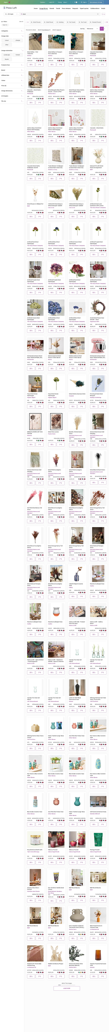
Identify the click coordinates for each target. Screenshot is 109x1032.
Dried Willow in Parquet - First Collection (55, 52)
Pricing (60, 2)
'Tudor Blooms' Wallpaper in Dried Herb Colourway (55, 166)
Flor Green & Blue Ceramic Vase (98, 736)
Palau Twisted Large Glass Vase (56, 736)
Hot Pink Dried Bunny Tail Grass (34, 508)
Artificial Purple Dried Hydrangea (96, 242)
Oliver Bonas (72, 93)
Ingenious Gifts (94, 321)
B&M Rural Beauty (74, 887)
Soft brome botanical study (98, 812)
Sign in (84, 2)
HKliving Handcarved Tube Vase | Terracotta (98, 698)
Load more (66, 988)
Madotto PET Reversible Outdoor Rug (34, 964)
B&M (91, 169)
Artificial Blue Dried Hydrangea (53, 242)
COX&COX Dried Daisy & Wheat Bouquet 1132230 (55, 204)
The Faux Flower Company (98, 207)
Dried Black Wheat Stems (97, 470)
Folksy (71, 587)
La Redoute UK (94, 929)
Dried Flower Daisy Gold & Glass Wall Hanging (76, 90)
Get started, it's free (96, 2)
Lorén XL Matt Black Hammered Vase (75, 698)
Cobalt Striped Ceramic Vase (76, 584)
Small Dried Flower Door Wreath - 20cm (97, 318)
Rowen (71, 701)
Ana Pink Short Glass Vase (76, 736)
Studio (103, 8)
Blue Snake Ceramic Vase (55, 774)
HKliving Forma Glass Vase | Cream (35, 736)
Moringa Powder (95, 850)
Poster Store (51, 434)
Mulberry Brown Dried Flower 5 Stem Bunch (75, 356)
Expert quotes (84, 8)
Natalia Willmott (95, 814)
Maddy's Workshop (95, 397)
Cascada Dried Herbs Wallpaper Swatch (33, 166)
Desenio (29, 435)
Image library (43, 8)
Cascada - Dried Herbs (96, 128)
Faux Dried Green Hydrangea (32, 394)
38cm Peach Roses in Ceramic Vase (96, 926)
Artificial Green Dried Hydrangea (75, 242)
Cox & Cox (51, 207)
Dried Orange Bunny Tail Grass (97, 508)
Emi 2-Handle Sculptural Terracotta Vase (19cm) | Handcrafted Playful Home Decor (77, 926)
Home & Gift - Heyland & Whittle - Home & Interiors (56, 660)
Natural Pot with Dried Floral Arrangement (96, 166)
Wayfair (71, 396)
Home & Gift (72, 625)
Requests (75, 8)
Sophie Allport (31, 397)
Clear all (21, 21)
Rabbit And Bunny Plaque (55, 963)
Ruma (50, 359)
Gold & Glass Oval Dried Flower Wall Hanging (97, 90)
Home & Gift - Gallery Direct (96, 622)
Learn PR (52, 2)
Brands (52, 8)
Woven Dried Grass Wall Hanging (97, 432)
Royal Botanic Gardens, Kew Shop (55, 892)
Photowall (93, 55)
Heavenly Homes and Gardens (75, 436)
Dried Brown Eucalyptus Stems (55, 508)
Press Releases (45, 30)
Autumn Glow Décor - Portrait (33, 888)
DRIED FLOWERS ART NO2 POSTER (34, 432)
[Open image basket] (103, 14)
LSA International (74, 663)
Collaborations (94, 8)
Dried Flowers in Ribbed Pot (35, 204)
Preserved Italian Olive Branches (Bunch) (76, 964)
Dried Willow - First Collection (32, 52)
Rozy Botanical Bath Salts (34, 850)
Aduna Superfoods (53, 852)
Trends (58, 8)
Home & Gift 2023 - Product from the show (77, 622)
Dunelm (92, 967)
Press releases (66, 8)
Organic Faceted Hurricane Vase (98, 964)
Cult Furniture (94, 701)
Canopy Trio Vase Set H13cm (75, 660)
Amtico (29, 55)
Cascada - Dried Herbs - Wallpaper (34, 90)
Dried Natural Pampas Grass (96, 546)
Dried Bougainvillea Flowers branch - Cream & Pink (56, 90)
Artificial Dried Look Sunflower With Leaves (96, 204)
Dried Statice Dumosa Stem (77, 394)
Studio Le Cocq (52, 169)
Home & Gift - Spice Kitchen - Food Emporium (35, 660)
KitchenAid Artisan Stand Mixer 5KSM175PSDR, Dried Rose (35, 356)
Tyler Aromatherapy (33, 852)
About (66, 2)
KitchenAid (30, 359)
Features (43, 2)
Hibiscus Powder (53, 850)
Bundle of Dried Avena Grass (75, 432)
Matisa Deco (51, 93)
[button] (7, 2)
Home (36, 8)
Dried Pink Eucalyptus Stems (54, 470)
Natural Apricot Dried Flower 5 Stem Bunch (54, 356)
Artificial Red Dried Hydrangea (32, 242)
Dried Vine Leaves (53, 432)
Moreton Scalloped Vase (97, 584)
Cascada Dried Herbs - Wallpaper (96, 52)
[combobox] (92, 29)
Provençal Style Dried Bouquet (96, 394)
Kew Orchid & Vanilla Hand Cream (56, 888)
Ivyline (92, 586)
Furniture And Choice (33, 891)
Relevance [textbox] (90, 28)
